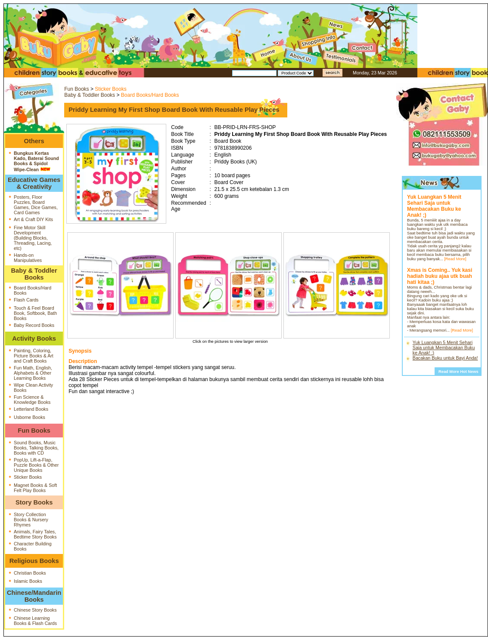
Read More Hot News (458, 371)
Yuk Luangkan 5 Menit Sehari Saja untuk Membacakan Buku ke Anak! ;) (444, 347)
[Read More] (455, 259)
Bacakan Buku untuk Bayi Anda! (445, 357)
